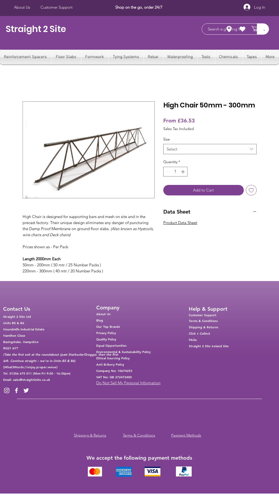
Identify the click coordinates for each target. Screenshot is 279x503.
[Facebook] (16, 390)
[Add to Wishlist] (251, 190)
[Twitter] (26, 390)
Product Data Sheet (180, 222)
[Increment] (183, 171)
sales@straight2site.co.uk (31, 379)
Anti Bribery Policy (110, 364)
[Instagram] (6, 390)
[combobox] (210, 149)
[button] (257, 28)
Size (166, 139)
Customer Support (202, 315)
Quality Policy (106, 339)
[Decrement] (167, 171)
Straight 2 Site (36, 29)
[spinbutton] (175, 171)
